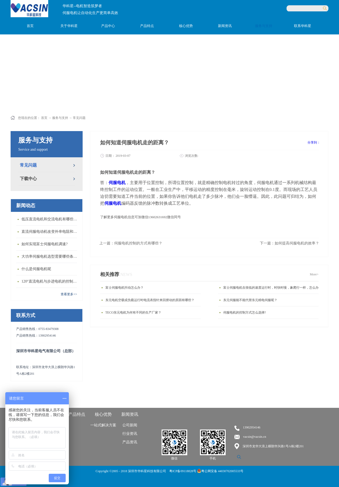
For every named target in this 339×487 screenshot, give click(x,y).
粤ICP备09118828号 (183, 471)
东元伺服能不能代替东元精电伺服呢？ (250, 300)
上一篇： (130, 243)
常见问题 (79, 118)
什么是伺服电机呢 (36, 269)
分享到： (313, 142)
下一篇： (289, 243)
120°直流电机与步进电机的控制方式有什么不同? (50, 281)
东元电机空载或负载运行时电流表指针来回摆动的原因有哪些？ (149, 300)
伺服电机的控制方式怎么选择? (244, 312)
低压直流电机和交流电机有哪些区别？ (50, 219)
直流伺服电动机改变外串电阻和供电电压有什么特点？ (50, 232)
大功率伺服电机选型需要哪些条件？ (50, 256)
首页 (30, 26)
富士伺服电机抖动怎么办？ (124, 287)
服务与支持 (60, 118)
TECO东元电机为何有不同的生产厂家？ (133, 312)
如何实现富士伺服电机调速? (44, 244)
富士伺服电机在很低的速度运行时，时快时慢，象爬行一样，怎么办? (271, 287)
